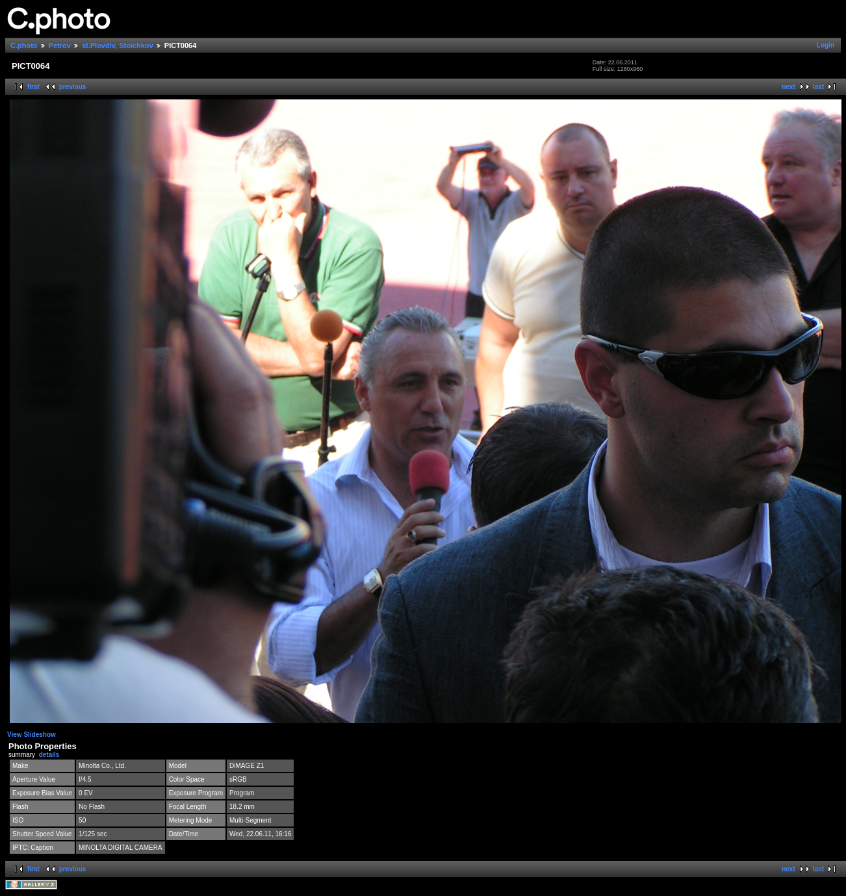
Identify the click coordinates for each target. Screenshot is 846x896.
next (788, 86)
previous (72, 86)
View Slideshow (31, 734)
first (33, 86)
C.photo (24, 45)
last (818, 86)
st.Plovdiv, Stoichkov (117, 45)
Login (825, 45)
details (49, 754)
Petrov (60, 45)
